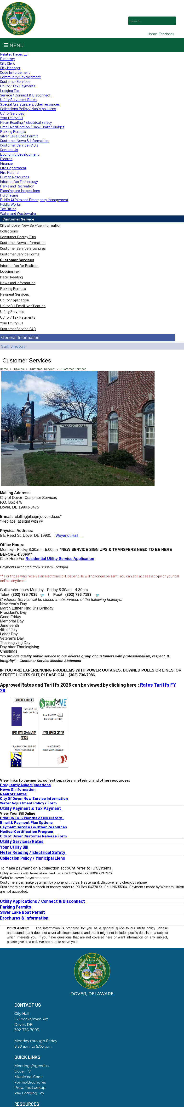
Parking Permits (13, 131)
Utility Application (14, 300)
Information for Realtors (19, 265)
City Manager (10, 67)
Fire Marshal (9, 172)
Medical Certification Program (26, 831)
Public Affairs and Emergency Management (34, 199)
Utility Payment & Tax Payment (31, 808)
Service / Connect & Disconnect (25, 95)
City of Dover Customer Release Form (33, 836)
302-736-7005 (26, 1030)
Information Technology (19, 181)
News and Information (17, 282)
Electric (6, 158)
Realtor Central (13, 793)
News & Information (17, 789)
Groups (19, 368)
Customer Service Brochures (23, 248)
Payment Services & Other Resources (33, 827)
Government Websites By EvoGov (92, 1105)
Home (4, 368)
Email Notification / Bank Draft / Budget (32, 126)
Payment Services (14, 294)
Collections (9, 231)
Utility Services (12, 113)
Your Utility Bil (13, 847)
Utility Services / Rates (18, 99)
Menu (13, 45)
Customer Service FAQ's (19, 145)
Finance (6, 163)
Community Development (20, 76)
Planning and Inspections (20, 190)
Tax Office (8, 208)
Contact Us (9, 149)
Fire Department (13, 167)
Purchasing (9, 195)
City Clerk (7, 63)
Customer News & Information (24, 140)
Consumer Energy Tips (18, 236)
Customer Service (18, 219)
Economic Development (19, 154)
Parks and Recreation (17, 186)
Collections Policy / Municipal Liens (28, 108)
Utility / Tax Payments (17, 86)
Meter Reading (11, 277)
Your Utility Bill (11, 117)
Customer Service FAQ (18, 328)
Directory (7, 58)
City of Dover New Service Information (30, 225)
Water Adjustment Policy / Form (28, 803)
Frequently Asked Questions (25, 784)
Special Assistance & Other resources (30, 104)
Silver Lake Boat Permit (19, 136)
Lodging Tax (10, 90)
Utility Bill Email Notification (23, 305)
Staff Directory (13, 346)
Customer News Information (23, 242)
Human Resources (14, 177)
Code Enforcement (15, 72)
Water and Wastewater (18, 213)
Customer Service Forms (20, 254)
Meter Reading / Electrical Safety (26, 122)
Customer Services (15, 81)
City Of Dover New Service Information (34, 798)
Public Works (10, 204)
